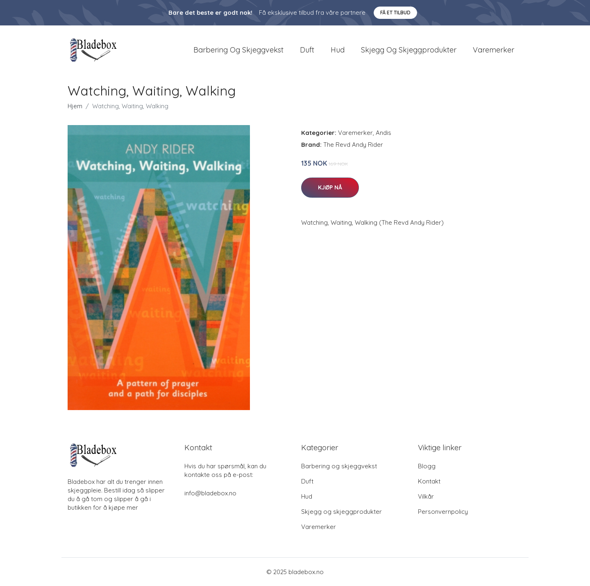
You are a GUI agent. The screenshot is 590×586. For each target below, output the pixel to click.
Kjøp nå (330, 187)
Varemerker (493, 50)
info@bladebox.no (210, 493)
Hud (338, 50)
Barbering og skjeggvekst (238, 50)
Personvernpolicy (443, 511)
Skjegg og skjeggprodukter (408, 50)
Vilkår (426, 496)
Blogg (427, 466)
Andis (383, 133)
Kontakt (429, 481)
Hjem (75, 106)
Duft (307, 50)
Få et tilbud (395, 12)
